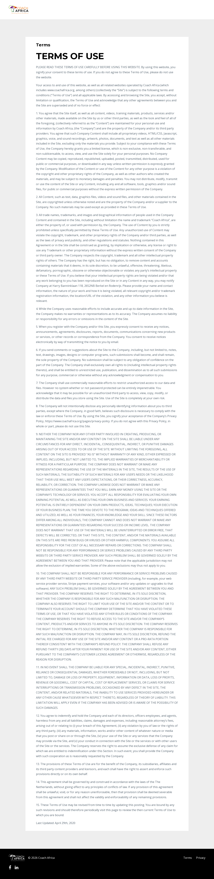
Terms (187, 858)
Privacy (200, 858)
